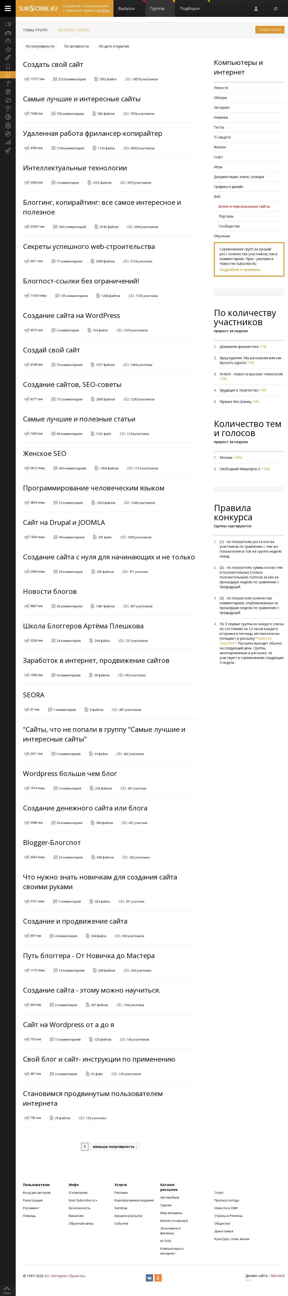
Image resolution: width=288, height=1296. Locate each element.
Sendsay (120, 1208)
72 (71, 503)
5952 (108, 79)
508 (106, 970)
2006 (105, 399)
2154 (141, 261)
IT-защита (222, 137)
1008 (36, 675)
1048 (143, 503)
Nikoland (277, 1275)
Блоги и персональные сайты (244, 206)
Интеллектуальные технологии (75, 167)
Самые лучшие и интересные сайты (81, 98)
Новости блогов (50, 591)
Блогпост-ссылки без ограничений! (81, 280)
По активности (76, 46)
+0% (250, 362)
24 (71, 572)
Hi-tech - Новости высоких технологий (251, 374)
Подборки (195, 5)
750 (35, 1039)
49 (71, 537)
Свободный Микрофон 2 (240, 468)
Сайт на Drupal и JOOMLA (64, 522)
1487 (105, 606)
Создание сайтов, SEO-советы (72, 384)
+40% (237, 457)
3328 (36, 640)
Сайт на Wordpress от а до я (68, 1024)
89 (69, 434)
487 (130, 710)
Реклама (121, 1192)
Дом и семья (223, 1231)
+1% (263, 346)
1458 (109, 468)
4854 (37, 503)
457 (99, 1005)
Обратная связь (81, 1223)
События (121, 1223)
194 (134, 1005)
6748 (36, 365)
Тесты (219, 127)
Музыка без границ (235, 401)
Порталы (226, 216)
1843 (37, 537)
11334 (38, 296)
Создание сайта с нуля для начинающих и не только (109, 556)
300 (133, 936)
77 (69, 261)
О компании (78, 1192)
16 (71, 970)
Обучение (222, 236)
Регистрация (32, 1200)
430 (72, 468)
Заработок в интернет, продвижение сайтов (96, 660)
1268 (111, 296)
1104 (70, 148)
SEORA (33, 694)
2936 (146, 227)
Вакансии (76, 1216)
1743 (147, 296)
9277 (36, 399)
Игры (218, 167)
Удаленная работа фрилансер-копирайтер (92, 133)
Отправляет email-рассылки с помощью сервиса (86, 8)
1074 (37, 788)
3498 (36, 823)
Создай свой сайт (51, 349)
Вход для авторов (36, 1192)
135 (74, 296)
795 (35, 1118)
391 (105, 537)
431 (137, 788)
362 (139, 857)
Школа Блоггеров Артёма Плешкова (83, 625)
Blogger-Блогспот (52, 842)
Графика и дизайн (228, 186)
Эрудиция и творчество (239, 390)
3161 (37, 901)
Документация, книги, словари (239, 176)
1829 (106, 503)
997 (35, 936)
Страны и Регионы (228, 1216)
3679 (139, 183)
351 (135, 901)
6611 (36, 261)
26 (69, 823)
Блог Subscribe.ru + (83, 1200)
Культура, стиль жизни (231, 1239)
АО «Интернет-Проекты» (64, 1276)
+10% (265, 468)
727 (137, 641)
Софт (218, 157)
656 (35, 1005)
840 (105, 857)
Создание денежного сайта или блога (85, 807)
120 (102, 1039)
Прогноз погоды (226, 1200)
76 (69, 365)
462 (134, 754)
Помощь (29, 1216)
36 (69, 606)
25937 (37, 227)
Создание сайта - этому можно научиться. (92, 989)
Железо (220, 147)
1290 (142, 399)
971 (138, 572)
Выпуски (131, 5)
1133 (106, 148)
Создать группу (270, 29)
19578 (145, 79)
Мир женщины (171, 1213)
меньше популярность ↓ (115, 1146)
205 (105, 572)
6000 (142, 148)
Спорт (219, 1192)
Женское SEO (44, 453)
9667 (36, 606)
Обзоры (220, 97)
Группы (162, 5)
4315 (36, 330)
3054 (37, 857)
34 (101, 754)
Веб (217, 196)
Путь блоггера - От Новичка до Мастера (89, 955)
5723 (72, 79)
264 (102, 641)
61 (97, 1074)
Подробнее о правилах (240, 269)
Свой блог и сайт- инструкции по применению (99, 1058)
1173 (37, 970)
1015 (102, 183)
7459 (36, 434)
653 (135, 675)
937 (141, 606)
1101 (103, 434)
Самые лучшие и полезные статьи (79, 418)
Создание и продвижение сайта (75, 921)
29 (62, 1118)
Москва (226, 457)
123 (96, 1118)
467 (35, 1074)
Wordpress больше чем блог (70, 773)
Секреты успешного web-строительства (89, 246)
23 (71, 857)
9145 (109, 227)
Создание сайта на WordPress (71, 315)
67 (34, 709)
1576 (136, 330)
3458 (36, 182)
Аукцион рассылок (128, 1216)
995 (106, 114)
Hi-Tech (165, 1241)
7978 (142, 114)
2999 (105, 261)
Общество (222, 1223)
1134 (138, 434)
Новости (221, 87)
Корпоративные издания (134, 1200)
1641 (72, 227)
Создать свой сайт (53, 64)
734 (100, 330)
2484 (37, 571)
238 (103, 788)
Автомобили (169, 1197)
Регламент (31, 1208)
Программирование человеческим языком (93, 487)
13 (67, 1039)
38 (101, 675)
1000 (139, 537)
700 (70, 114)
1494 (141, 365)
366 (104, 823)
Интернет (222, 107)
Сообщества (229, 226)
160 (138, 1039)
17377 (37, 79)
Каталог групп (73, 30)
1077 (105, 365)
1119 (146, 468)
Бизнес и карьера (174, 1220)
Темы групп (35, 30)
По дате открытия (114, 46)
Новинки (221, 117)
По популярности (40, 46)
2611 (36, 754)
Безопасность (80, 1208)
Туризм (165, 1205)
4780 (36, 148)
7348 (36, 113)
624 (102, 901)
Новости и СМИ (226, 1208)
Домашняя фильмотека (239, 346)
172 (69, 399)
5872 (37, 468)
